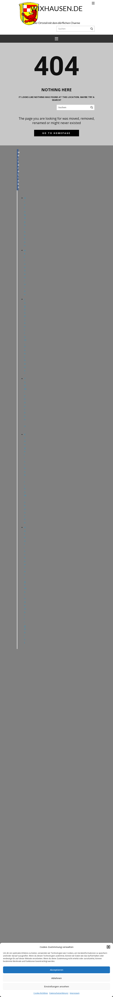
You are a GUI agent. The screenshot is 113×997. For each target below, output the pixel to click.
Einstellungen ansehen (56, 986)
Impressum (74, 993)
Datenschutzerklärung (58, 993)
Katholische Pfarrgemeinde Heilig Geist (25, 585)
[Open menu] (93, 3)
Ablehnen (56, 978)
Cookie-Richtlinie (41, 993)
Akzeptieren (56, 969)
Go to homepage (56, 133)
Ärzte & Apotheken (25, 222)
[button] (108, 946)
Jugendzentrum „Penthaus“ (25, 336)
